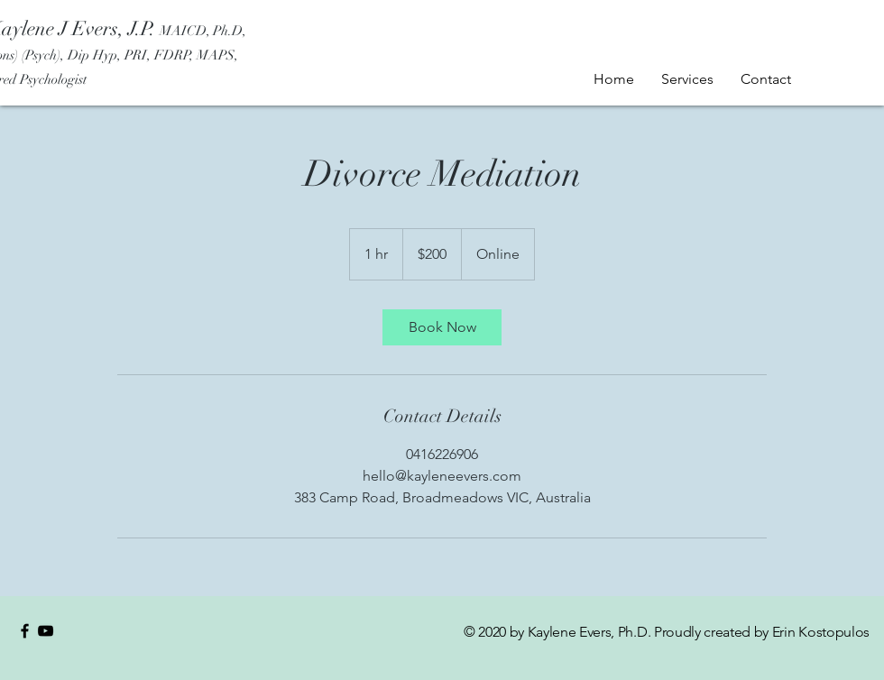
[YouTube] (45, 630)
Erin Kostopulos (821, 631)
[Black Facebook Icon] (24, 630)
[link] (442, 327)
